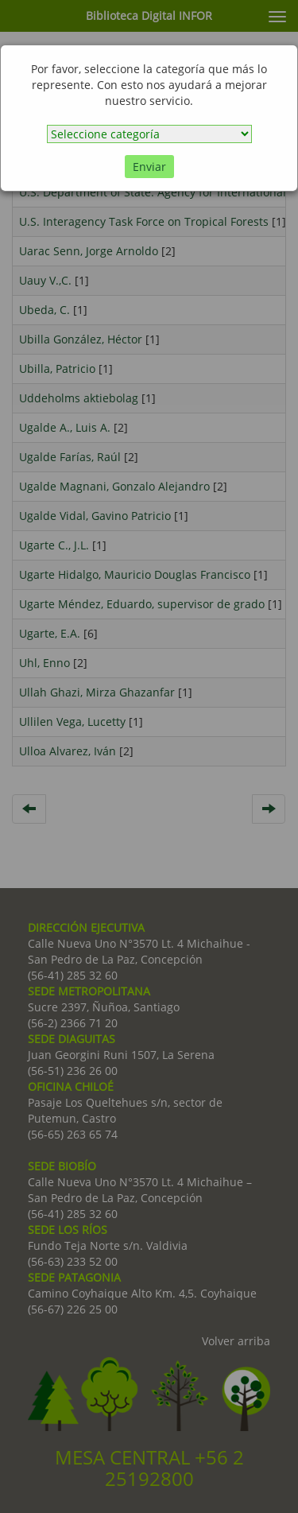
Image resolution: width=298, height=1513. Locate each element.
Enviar (149, 166)
